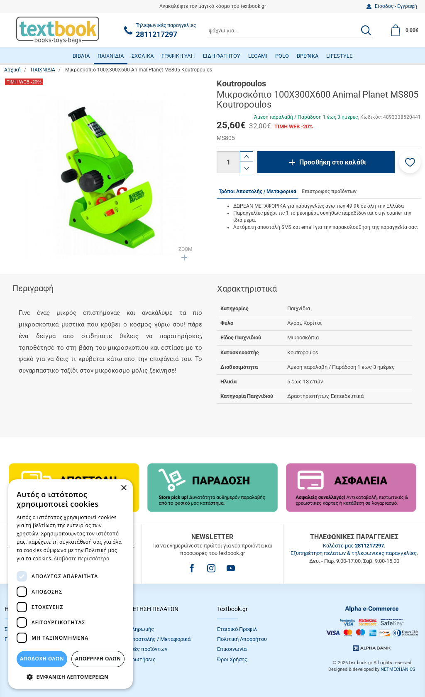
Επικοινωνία (232, 649)
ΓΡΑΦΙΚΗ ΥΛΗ (178, 56)
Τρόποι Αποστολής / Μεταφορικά (151, 639)
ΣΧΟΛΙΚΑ (143, 56)
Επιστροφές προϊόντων (139, 649)
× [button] (123, 488)
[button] (410, 162)
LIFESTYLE (339, 56)
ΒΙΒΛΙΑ (81, 56)
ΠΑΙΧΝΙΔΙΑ (111, 56)
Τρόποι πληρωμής (132, 629)
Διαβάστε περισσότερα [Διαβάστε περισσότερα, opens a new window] (82, 558)
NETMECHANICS (398, 669)
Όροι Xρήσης (232, 659)
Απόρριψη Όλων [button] (98, 658)
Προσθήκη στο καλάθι (332, 162)
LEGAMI (257, 56)
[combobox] (290, 30)
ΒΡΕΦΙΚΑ (307, 56)
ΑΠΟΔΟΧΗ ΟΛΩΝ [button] (42, 658)
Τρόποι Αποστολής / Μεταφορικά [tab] (257, 191)
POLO (282, 56)
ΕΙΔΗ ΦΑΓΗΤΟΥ (221, 56)
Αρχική (12, 70)
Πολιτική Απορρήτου (242, 639)
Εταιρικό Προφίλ (237, 629)
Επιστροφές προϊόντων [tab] (329, 191)
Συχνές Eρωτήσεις (133, 659)
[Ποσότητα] (228, 162)
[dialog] (70, 584)
